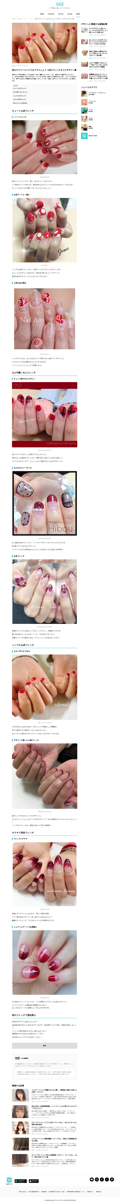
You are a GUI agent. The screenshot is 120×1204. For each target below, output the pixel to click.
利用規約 (44, 1191)
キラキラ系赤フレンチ (19, 99)
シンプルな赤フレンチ (19, 95)
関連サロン (90, 1191)
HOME (42, 14)
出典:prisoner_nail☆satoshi (44, 626)
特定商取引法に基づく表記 (57, 1191)
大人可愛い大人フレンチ (20, 92)
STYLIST (60, 14)
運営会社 (98, 1191)
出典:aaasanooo (44, 997)
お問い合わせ (22, 1191)
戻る (44, 1045)
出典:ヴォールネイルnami (44, 722)
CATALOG (51, 14)
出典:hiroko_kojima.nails (44, 450)
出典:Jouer (44, 265)
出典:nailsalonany (44, 177)
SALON (70, 14)
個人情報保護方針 (34, 1191)
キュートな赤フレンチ (19, 88)
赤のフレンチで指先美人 (20, 103)
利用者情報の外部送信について (76, 1191)
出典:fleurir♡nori (44, 909)
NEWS (78, 14)
